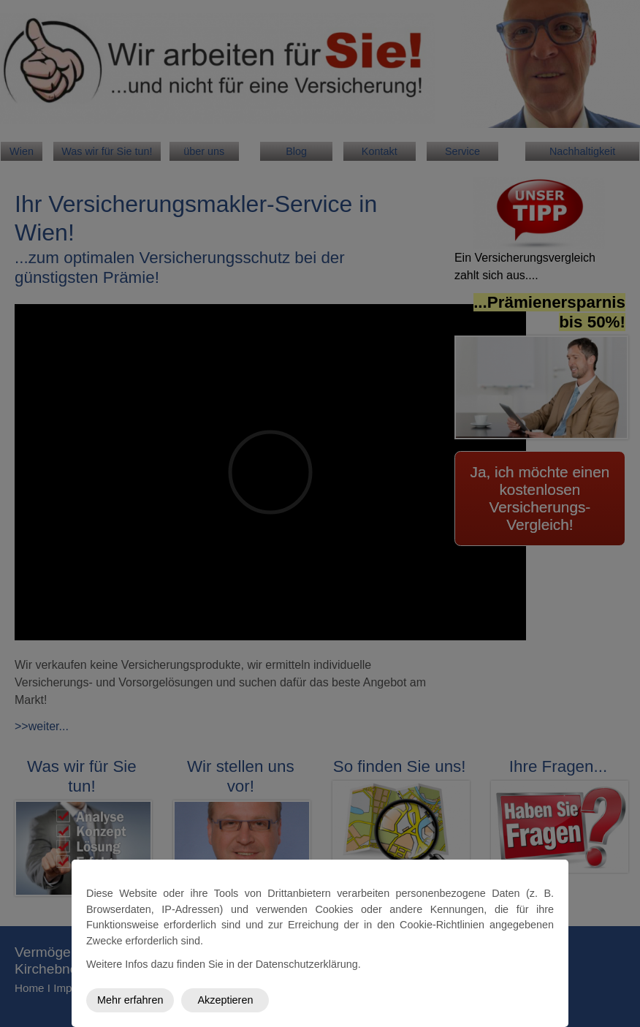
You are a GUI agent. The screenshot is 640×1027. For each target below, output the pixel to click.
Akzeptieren (225, 1000)
